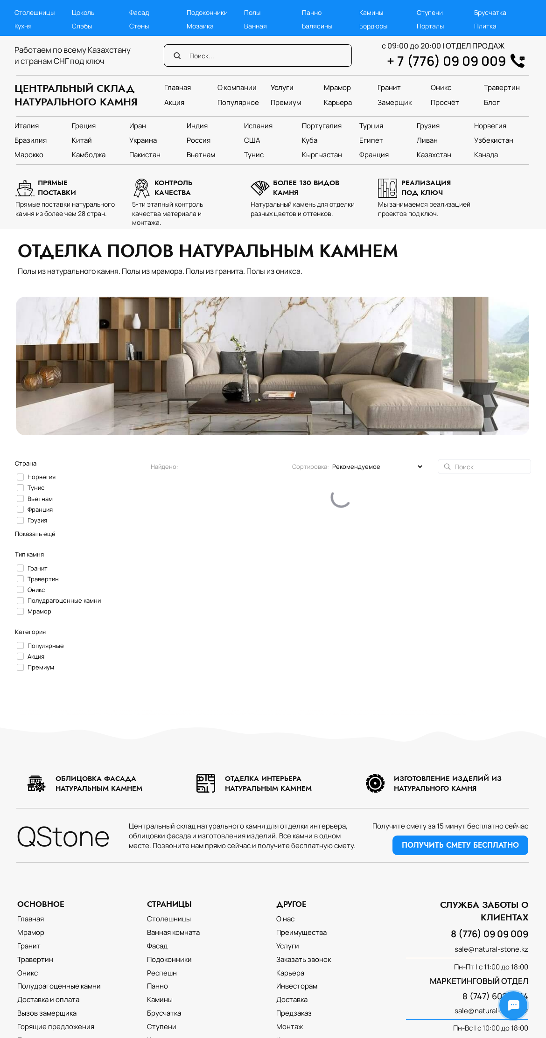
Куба (309, 140)
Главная (177, 87)
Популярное (238, 102)
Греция (84, 126)
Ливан (427, 140)
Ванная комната (173, 932)
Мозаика (200, 25)
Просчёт (445, 102)
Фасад (139, 12)
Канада (486, 155)
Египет (371, 140)
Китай (82, 140)
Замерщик (395, 102)
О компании (237, 87)
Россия (198, 140)
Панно (312, 12)
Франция (374, 155)
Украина (143, 140)
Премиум (286, 102)
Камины (371, 12)
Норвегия (490, 126)
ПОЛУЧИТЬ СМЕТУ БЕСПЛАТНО (460, 845)
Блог (492, 102)
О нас (285, 919)
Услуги (282, 87)
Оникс (441, 87)
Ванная (255, 25)
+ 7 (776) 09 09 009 (446, 61)
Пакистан (145, 155)
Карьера (338, 102)
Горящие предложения (55, 1026)
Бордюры (373, 25)
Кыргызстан (322, 155)
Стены (139, 25)
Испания (258, 126)
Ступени (430, 12)
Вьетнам (201, 155)
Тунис (254, 155)
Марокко (28, 155)
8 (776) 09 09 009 (489, 933)
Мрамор (337, 87)
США (252, 140)
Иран (137, 126)
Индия (197, 126)
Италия (26, 126)
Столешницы (34, 12)
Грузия (428, 126)
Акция (174, 102)
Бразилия (30, 140)
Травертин (502, 87)
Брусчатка (490, 12)
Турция (371, 126)
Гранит (389, 87)
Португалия (322, 126)
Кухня (23, 25)
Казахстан (434, 155)
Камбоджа (88, 155)
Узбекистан (493, 140)
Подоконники (207, 12)
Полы (252, 12)
